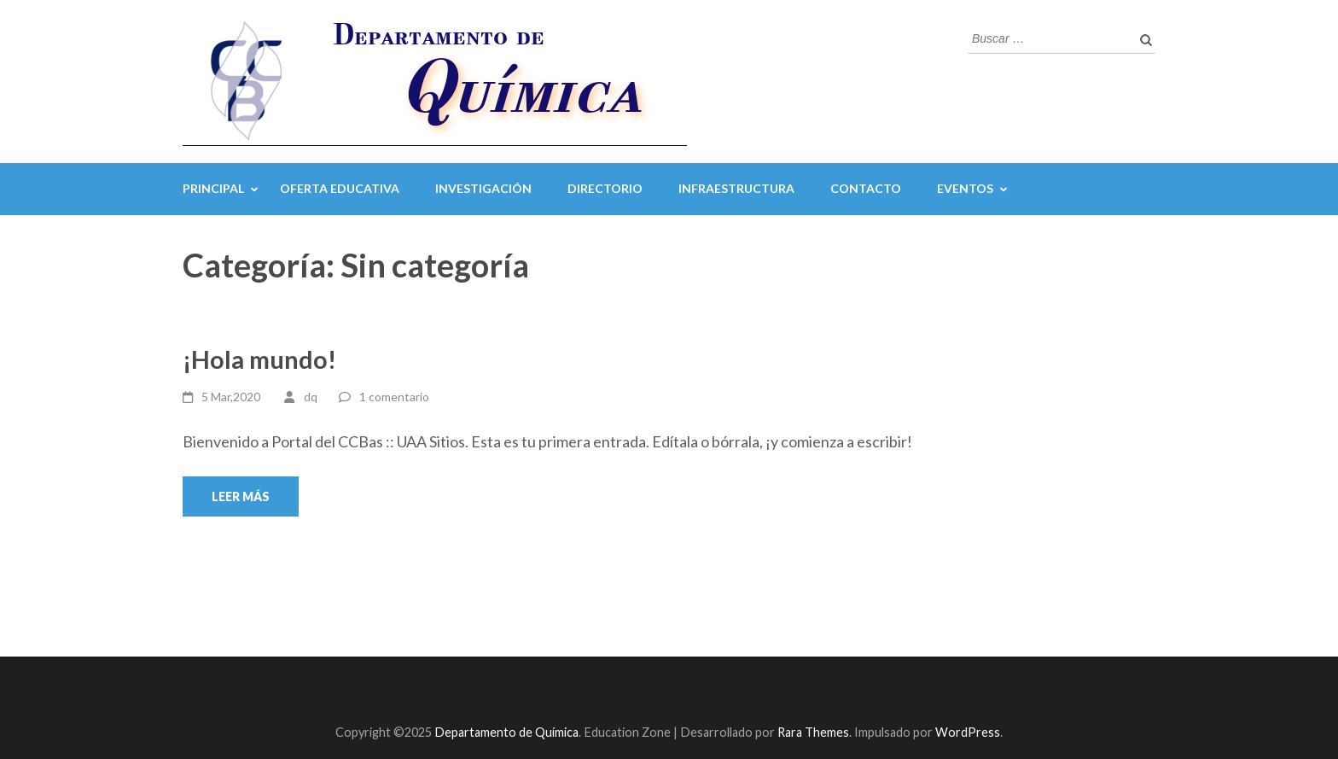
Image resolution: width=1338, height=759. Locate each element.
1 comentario (394, 396)
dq (310, 396)
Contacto (865, 188)
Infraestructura (736, 188)
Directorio (605, 188)
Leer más (241, 496)
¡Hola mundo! (259, 359)
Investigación (483, 188)
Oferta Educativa (339, 188)
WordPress (967, 732)
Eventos (965, 188)
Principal (213, 188)
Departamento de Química (506, 732)
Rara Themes (813, 732)
